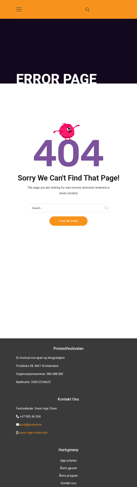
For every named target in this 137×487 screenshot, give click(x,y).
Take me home (68, 221)
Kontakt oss (68, 483)
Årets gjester (68, 468)
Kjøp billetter (68, 460)
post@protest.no (31, 424)
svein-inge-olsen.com (33, 432)
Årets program (68, 475)
